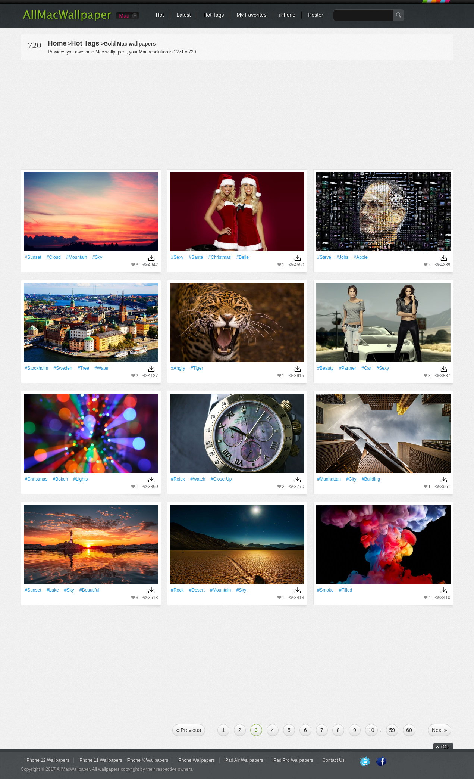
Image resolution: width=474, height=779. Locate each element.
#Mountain (76, 257)
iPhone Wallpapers (196, 760)
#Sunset (33, 257)
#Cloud (54, 257)
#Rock (177, 590)
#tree (83, 368)
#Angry (178, 368)
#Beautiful (89, 590)
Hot (160, 15)
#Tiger (197, 368)
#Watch (197, 479)
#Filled (345, 590)
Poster (315, 15)
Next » (439, 730)
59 (392, 730)
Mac (124, 16)
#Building (371, 479)
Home (57, 43)
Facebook (381, 762)
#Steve (324, 257)
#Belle (242, 257)
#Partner (347, 368)
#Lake (53, 590)
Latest (183, 15)
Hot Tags (213, 15)
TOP (444, 746)
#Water (101, 368)
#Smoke (325, 590)
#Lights (80, 479)
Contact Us (334, 760)
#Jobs (342, 257)
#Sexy (177, 257)
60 (409, 730)
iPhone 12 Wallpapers (47, 760)
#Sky (97, 257)
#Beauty (325, 368)
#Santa (196, 257)
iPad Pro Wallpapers (293, 760)
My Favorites (251, 15)
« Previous (188, 730)
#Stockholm (36, 368)
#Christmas (219, 257)
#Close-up (221, 479)
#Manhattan (329, 479)
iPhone (287, 15)
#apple (361, 257)
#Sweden (63, 368)
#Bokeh (60, 479)
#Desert (197, 590)
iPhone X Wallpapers (147, 760)
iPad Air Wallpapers (243, 760)
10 (371, 730)
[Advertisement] (237, 113)
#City (351, 479)
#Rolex (178, 479)
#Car (366, 368)
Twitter (365, 762)
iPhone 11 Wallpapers (100, 760)
